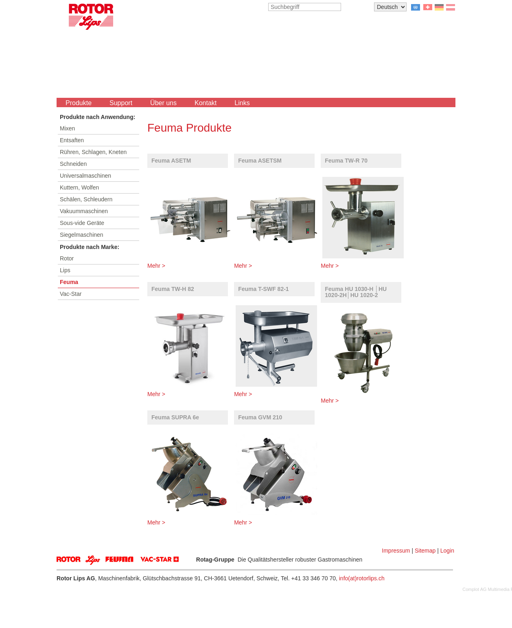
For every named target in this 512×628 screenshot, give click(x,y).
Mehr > (156, 265)
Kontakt (206, 102)
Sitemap (425, 550)
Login (447, 550)
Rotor (67, 258)
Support (120, 102)
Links (241, 102)
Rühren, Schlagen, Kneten (93, 152)
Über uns (163, 102)
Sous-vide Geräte (82, 223)
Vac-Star (70, 294)
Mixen (67, 128)
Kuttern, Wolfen (79, 187)
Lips (65, 270)
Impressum (396, 550)
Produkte (79, 102)
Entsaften (72, 140)
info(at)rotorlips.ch (362, 578)
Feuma (69, 282)
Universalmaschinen (85, 175)
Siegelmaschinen (81, 234)
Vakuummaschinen (84, 211)
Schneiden (73, 164)
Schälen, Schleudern (86, 199)
